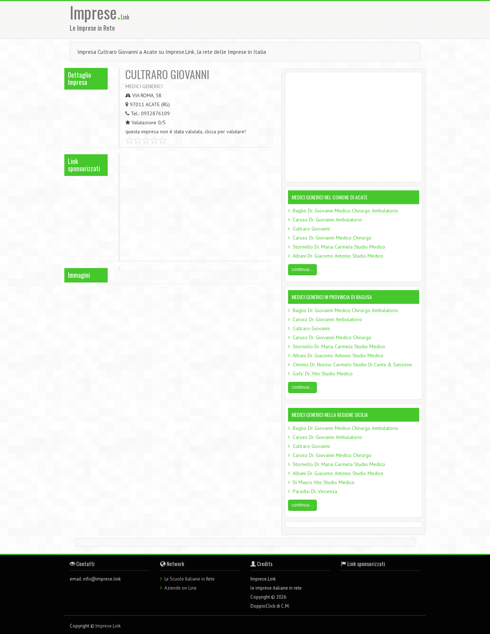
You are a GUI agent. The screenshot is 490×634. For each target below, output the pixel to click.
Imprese (95, 12)
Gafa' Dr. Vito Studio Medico (323, 373)
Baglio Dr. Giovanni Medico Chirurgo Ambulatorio (345, 210)
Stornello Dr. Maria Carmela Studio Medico (339, 246)
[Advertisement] (291, 19)
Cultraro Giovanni (311, 228)
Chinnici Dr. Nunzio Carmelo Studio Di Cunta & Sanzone (352, 364)
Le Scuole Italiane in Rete (189, 579)
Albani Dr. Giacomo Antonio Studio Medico (338, 256)
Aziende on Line (180, 588)
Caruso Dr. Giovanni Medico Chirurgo (332, 237)
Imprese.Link (108, 626)
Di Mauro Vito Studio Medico (323, 482)
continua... (302, 269)
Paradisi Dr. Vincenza (315, 491)
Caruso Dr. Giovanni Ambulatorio (327, 219)
